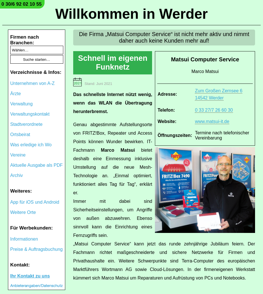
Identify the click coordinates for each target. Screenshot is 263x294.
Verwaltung (21, 103)
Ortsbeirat (20, 134)
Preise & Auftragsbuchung (36, 249)
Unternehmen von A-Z (32, 83)
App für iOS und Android (34, 202)
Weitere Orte (23, 212)
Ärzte (15, 93)
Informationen (24, 239)
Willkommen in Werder (131, 14)
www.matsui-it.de (212, 121)
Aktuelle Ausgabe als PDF (36, 165)
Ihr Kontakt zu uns (30, 276)
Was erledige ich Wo (31, 144)
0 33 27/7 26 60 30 (214, 110)
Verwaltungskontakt (30, 114)
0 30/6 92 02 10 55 (21, 4)
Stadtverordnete (26, 124)
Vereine (18, 155)
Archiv (16, 175)
